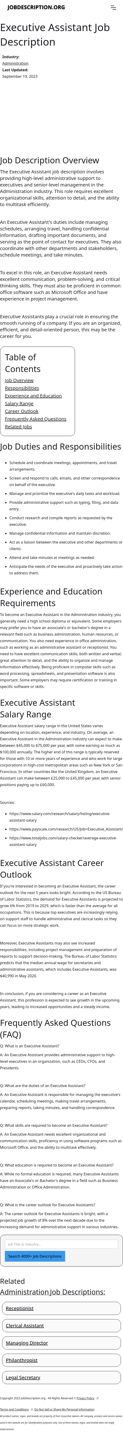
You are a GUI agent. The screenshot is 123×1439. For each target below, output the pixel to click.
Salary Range (19, 403)
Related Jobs (18, 426)
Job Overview (19, 380)
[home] (36, 8)
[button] (113, 8)
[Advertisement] (61, 117)
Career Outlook (21, 411)
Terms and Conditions (14, 1409)
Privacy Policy (85, 1398)
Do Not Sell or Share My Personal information (64, 1409)
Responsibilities (22, 388)
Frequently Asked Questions (36, 419)
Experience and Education (33, 396)
